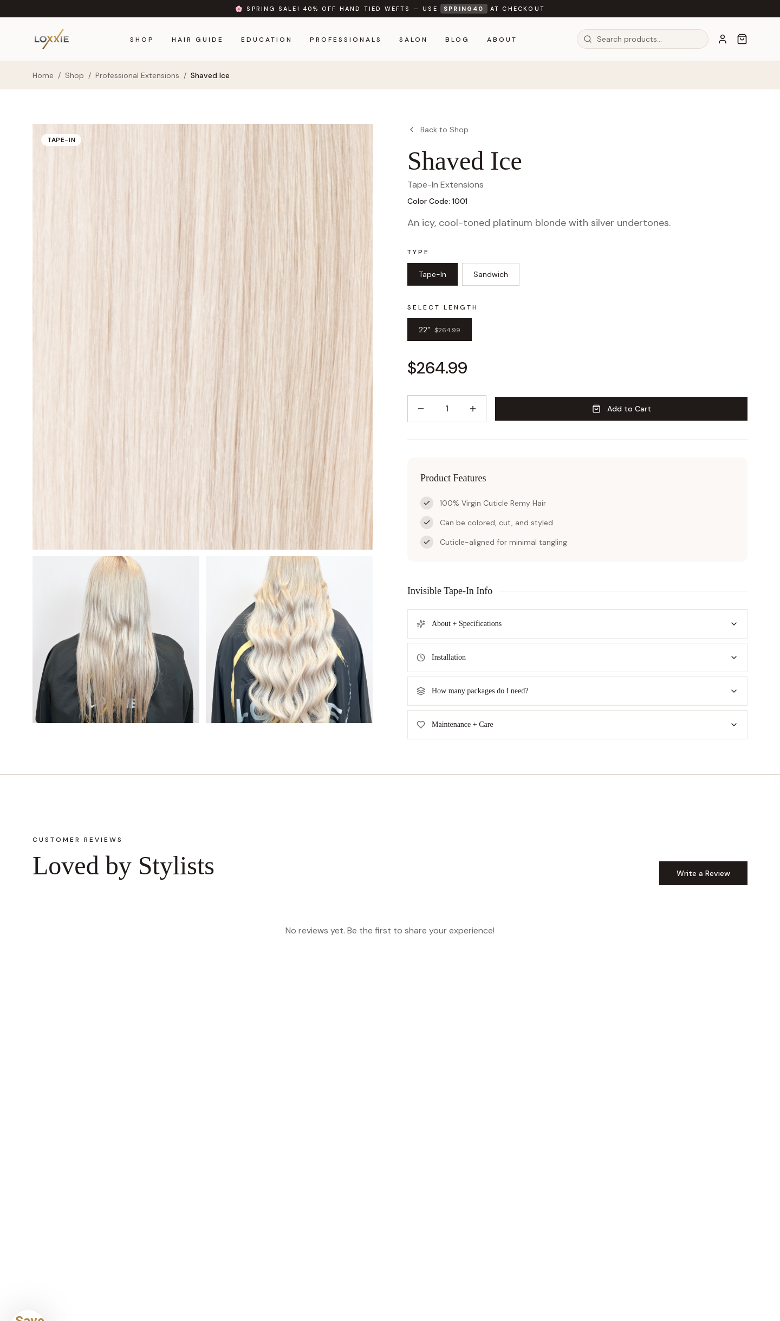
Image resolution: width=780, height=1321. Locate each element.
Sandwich (490, 274)
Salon (413, 39)
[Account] (722, 39)
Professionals (346, 39)
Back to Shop (438, 129)
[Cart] (742, 39)
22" (439, 329)
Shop (142, 39)
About (502, 39)
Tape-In (432, 274)
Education (266, 39)
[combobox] (642, 39)
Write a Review (703, 873)
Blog (457, 39)
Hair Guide (198, 39)
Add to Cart (621, 409)
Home (43, 75)
